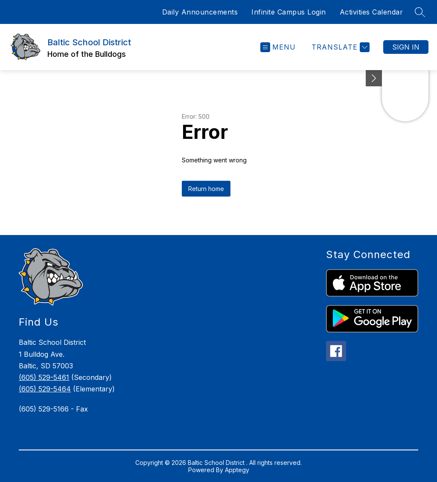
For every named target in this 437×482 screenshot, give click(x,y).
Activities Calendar (371, 12)
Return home (206, 188)
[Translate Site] (339, 47)
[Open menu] (278, 47)
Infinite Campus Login (288, 12)
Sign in (406, 47)
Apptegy (237, 469)
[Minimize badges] (374, 78)
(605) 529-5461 (44, 377)
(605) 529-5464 (45, 389)
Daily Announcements (200, 12)
